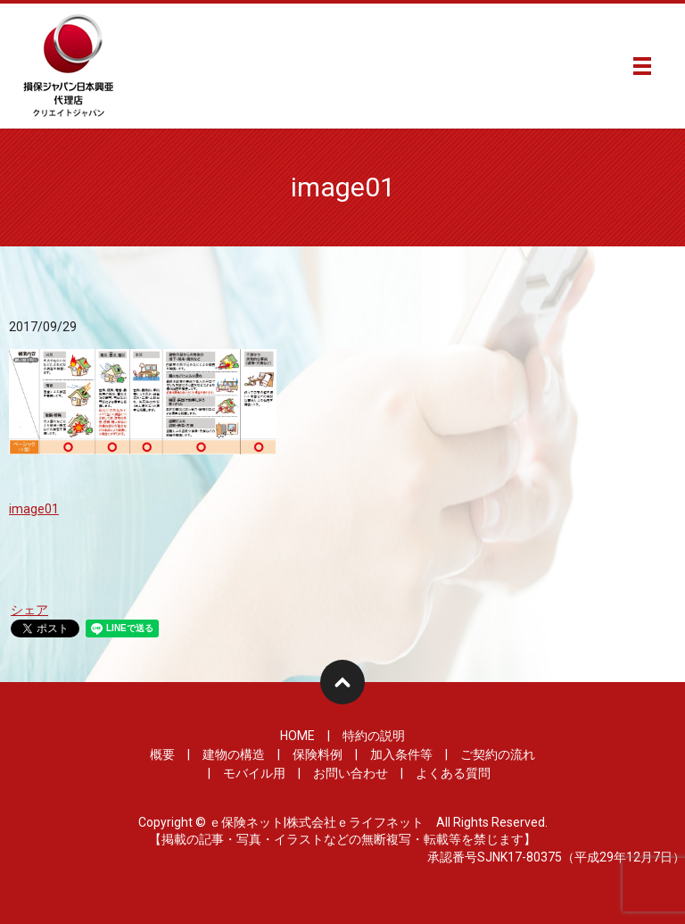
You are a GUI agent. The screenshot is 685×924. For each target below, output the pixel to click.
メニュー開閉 (642, 66)
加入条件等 (401, 754)
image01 (34, 509)
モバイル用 (254, 773)
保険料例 (317, 754)
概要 (162, 754)
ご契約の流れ (497, 754)
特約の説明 (373, 735)
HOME (297, 735)
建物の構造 (233, 754)
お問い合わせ (350, 773)
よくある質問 (453, 773)
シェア (29, 610)
